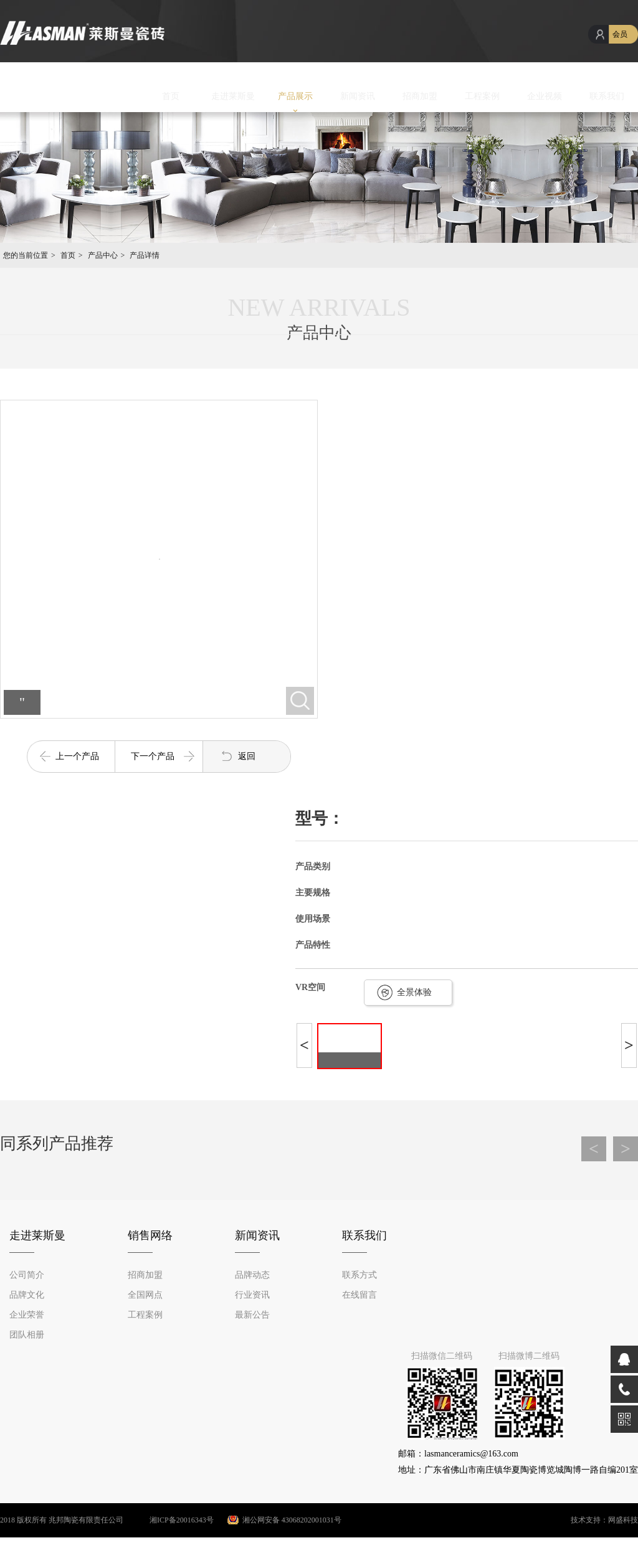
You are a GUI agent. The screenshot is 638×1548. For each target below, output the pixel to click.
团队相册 (26, 1334)
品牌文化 (26, 1295)
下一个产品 (152, 756)
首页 (170, 96)
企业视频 (544, 96)
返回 (246, 756)
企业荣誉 (26, 1314)
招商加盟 (419, 96)
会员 (619, 34)
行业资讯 (252, 1295)
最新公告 (252, 1314)
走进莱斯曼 (233, 96)
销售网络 (150, 1235)
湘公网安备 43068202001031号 (291, 1520)
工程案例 (482, 96)
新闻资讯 (357, 96)
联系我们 (606, 96)
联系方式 (359, 1275)
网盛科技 (623, 1520)
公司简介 (26, 1275)
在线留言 (359, 1295)
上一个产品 (77, 756)
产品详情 (145, 255)
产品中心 (103, 255)
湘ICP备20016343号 (169, 1520)
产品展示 (295, 96)
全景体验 (414, 992)
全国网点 (145, 1295)
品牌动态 (252, 1275)
